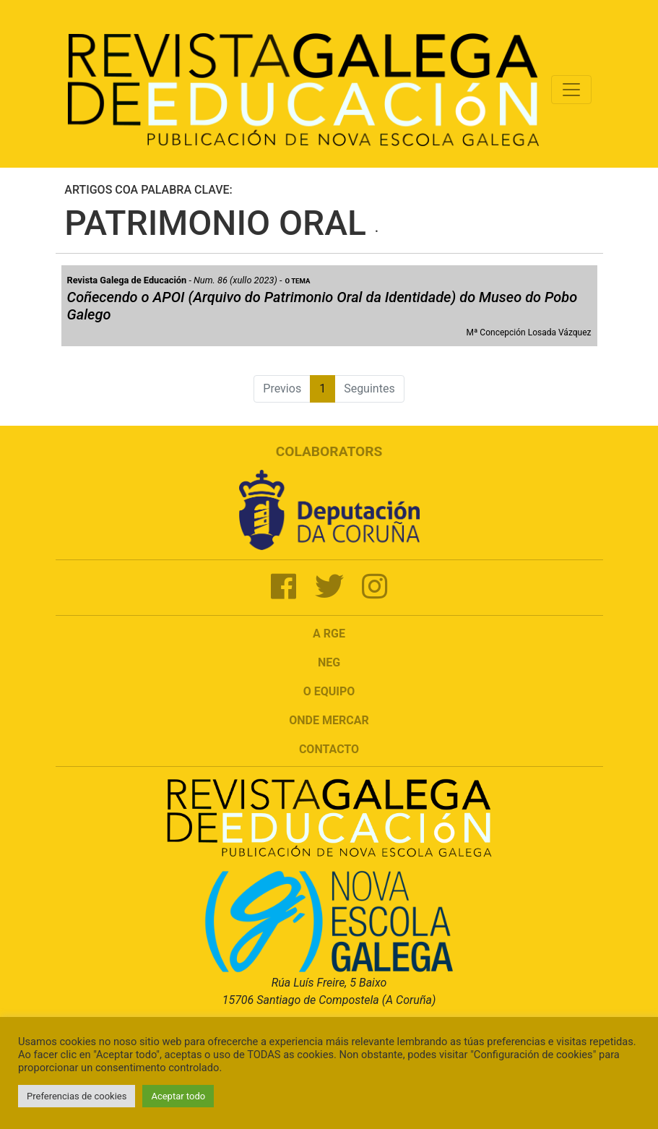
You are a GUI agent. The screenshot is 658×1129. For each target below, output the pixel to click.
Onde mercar (328, 720)
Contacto (329, 749)
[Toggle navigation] (571, 89)
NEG (329, 662)
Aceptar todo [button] (178, 1096)
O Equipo (329, 691)
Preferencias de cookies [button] (76, 1096)
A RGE (329, 633)
